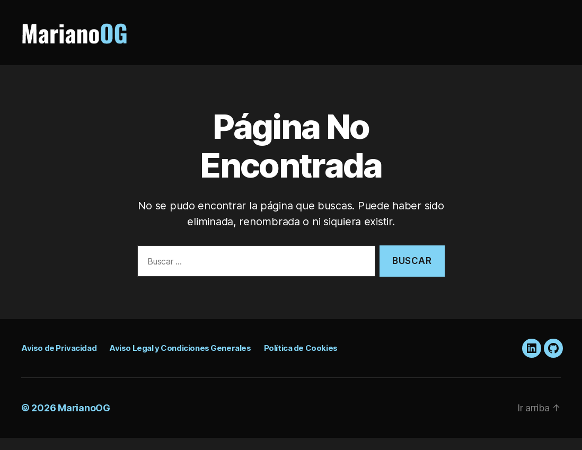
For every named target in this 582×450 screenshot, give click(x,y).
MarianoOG (84, 420)
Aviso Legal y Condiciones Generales (180, 360)
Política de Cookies (301, 360)
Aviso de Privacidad (58, 360)
